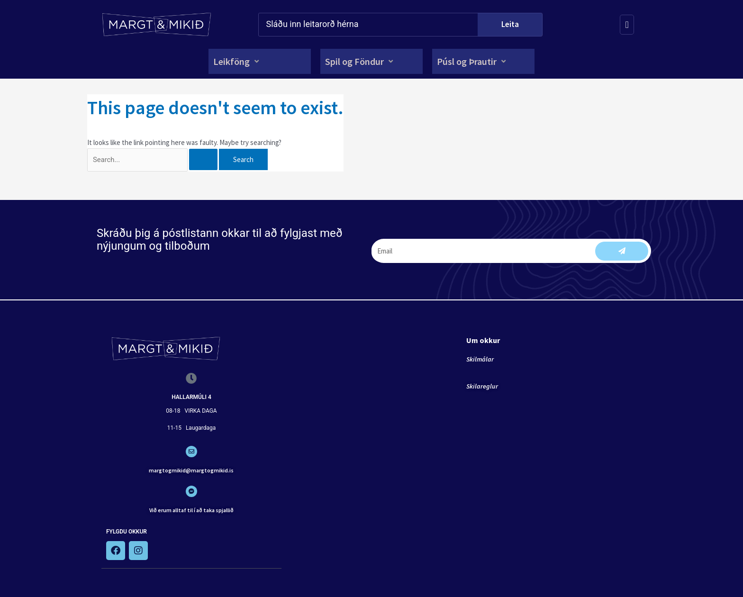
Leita (510, 24)
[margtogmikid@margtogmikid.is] (191, 452)
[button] (236, 61)
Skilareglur (482, 386)
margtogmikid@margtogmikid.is (191, 470)
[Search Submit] (209, 160)
